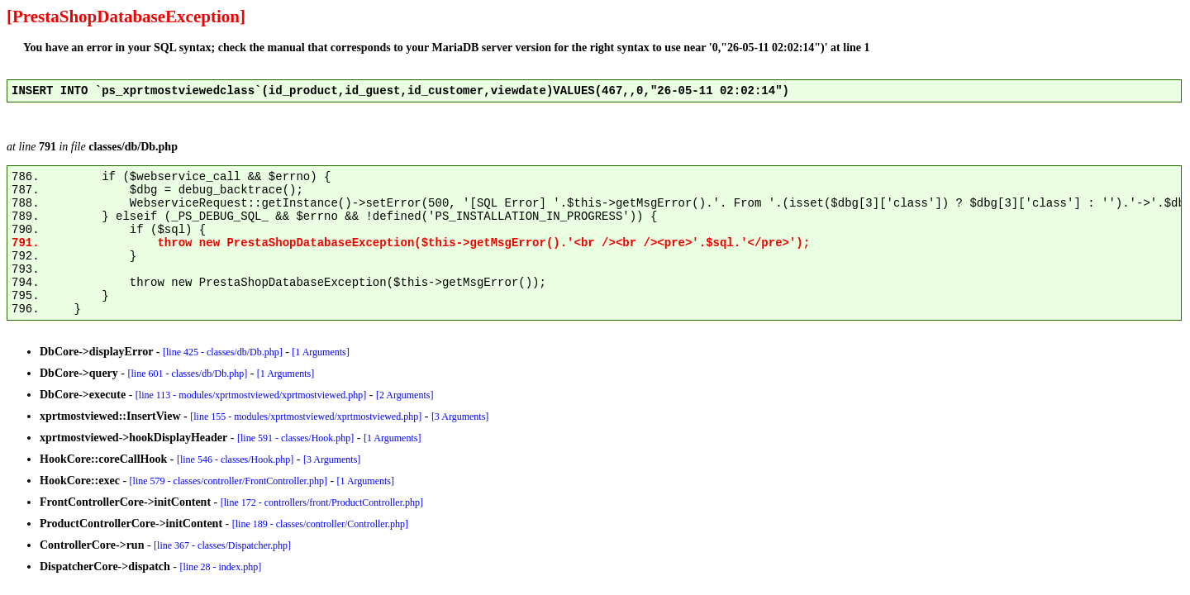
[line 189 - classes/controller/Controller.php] (320, 524)
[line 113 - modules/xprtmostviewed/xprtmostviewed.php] (251, 395)
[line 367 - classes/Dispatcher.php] (222, 545)
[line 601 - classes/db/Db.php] (188, 373)
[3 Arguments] (459, 416)
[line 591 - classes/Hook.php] (295, 438)
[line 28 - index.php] (221, 567)
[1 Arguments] (320, 352)
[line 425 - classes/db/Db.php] (223, 352)
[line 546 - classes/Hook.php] (235, 459)
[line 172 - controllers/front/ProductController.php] (322, 502)
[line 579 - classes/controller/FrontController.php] (228, 481)
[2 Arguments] (404, 395)
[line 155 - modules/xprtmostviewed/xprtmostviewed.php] (305, 416)
